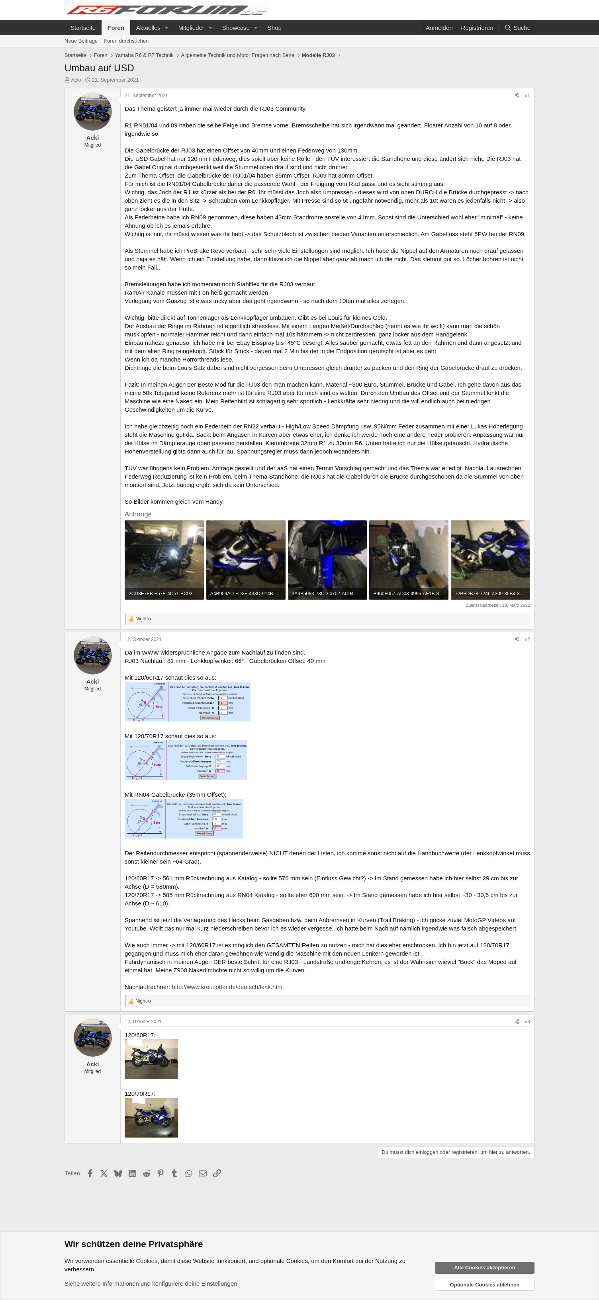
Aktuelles (148, 27)
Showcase (236, 27)
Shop (275, 27)
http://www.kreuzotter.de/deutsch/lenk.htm (227, 986)
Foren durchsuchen (126, 41)
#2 (527, 639)
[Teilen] (517, 95)
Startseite (83, 27)
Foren (116, 27)
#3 (527, 1021)
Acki (76, 80)
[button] (166, 27)
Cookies (146, 1260)
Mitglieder (191, 27)
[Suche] (517, 27)
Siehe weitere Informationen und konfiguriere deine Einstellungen (151, 1283)
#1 (527, 95)
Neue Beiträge (81, 41)
